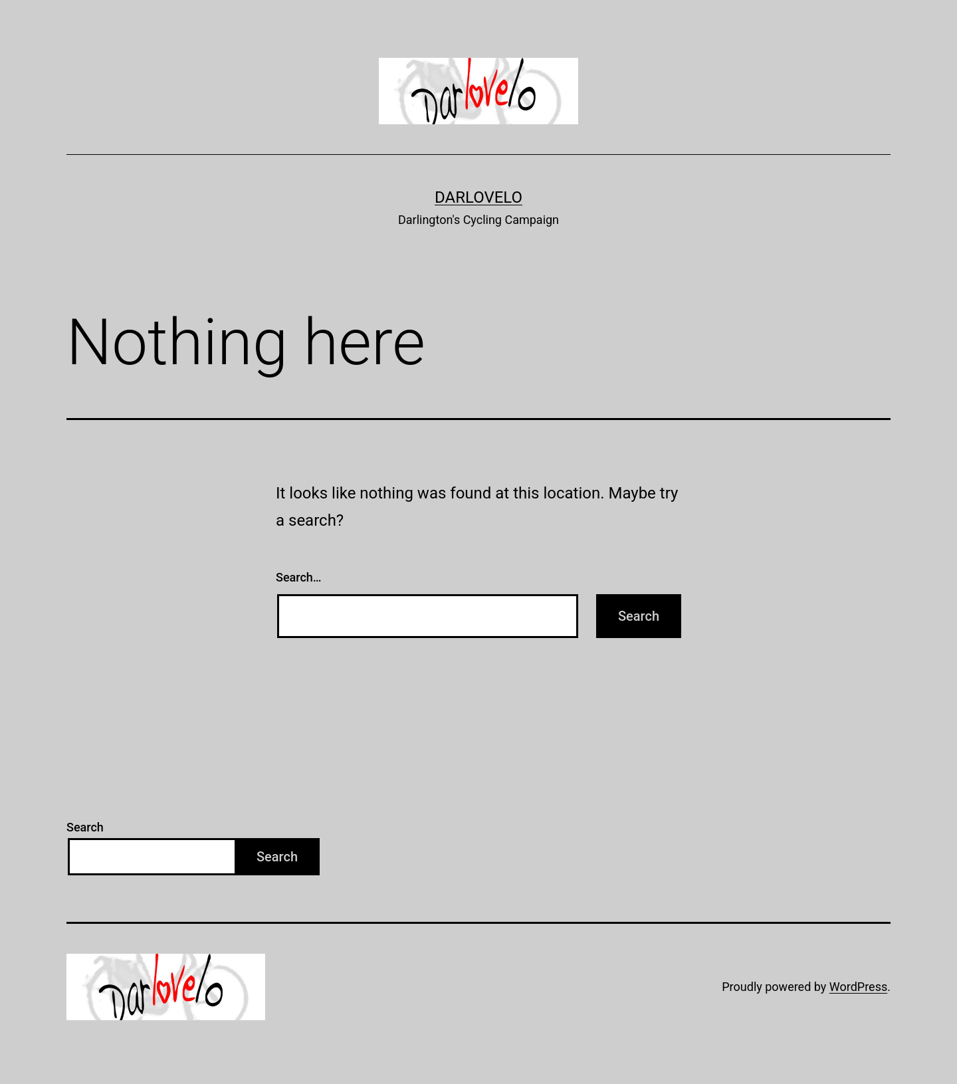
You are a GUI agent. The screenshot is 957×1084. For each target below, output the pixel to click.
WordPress (858, 987)
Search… (299, 577)
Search (85, 827)
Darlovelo (478, 197)
